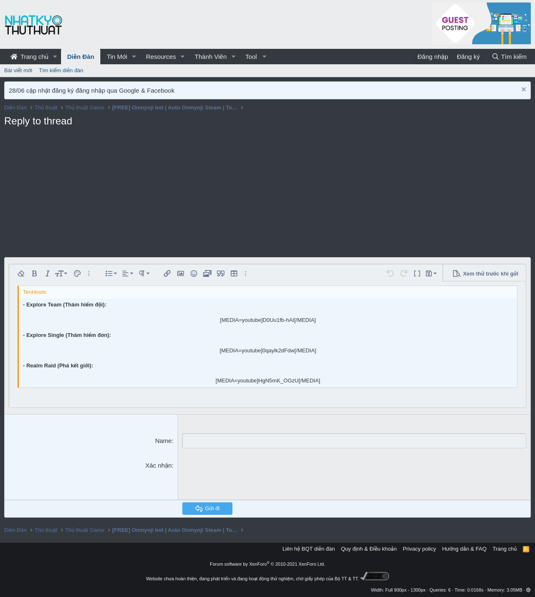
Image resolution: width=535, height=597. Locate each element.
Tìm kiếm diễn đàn (61, 70)
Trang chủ (29, 56)
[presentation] (245, 476)
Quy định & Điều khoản (369, 548)
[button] (55, 56)
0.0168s (475, 589)
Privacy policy (419, 548)
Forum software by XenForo (267, 563)
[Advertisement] (267, 194)
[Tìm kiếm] (509, 56)
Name (163, 440)
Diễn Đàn (80, 56)
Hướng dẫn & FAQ (464, 548)
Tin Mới (117, 56)
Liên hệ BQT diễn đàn (309, 548)
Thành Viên (211, 56)
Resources (161, 56)
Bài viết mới (18, 70)
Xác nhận (158, 464)
